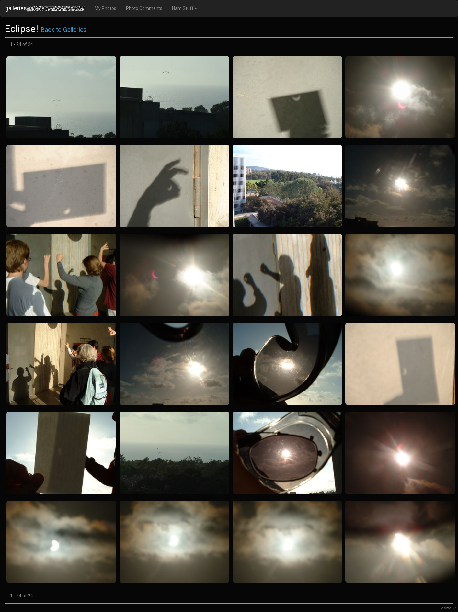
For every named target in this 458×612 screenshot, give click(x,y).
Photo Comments (144, 8)
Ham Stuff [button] (184, 8)
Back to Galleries (63, 30)
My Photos (105, 8)
